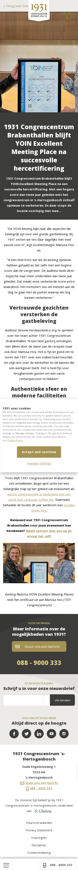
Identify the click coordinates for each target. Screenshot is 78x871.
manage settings (39, 463)
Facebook (14, 733)
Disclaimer (39, 845)
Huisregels (39, 837)
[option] (39, 62)
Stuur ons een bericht (37, 646)
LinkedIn (39, 733)
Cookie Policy (15, 440)
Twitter (26, 733)
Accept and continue (39, 452)
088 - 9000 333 (39, 663)
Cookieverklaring (39, 852)
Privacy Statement (39, 830)
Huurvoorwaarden (39, 823)
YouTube (51, 733)
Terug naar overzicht (20, 6)
